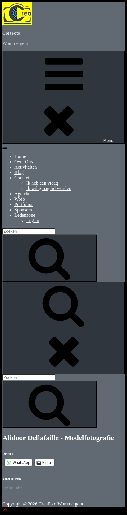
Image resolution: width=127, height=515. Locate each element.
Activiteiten (25, 166)
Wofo (19, 199)
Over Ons (23, 161)
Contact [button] (21, 177)
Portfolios (23, 204)
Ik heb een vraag (42, 183)
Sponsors (23, 209)
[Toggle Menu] (4, 148)
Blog (19, 172)
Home (20, 156)
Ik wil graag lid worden (48, 188)
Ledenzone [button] (24, 215)
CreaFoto (11, 33)
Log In (32, 220)
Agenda (21, 193)
